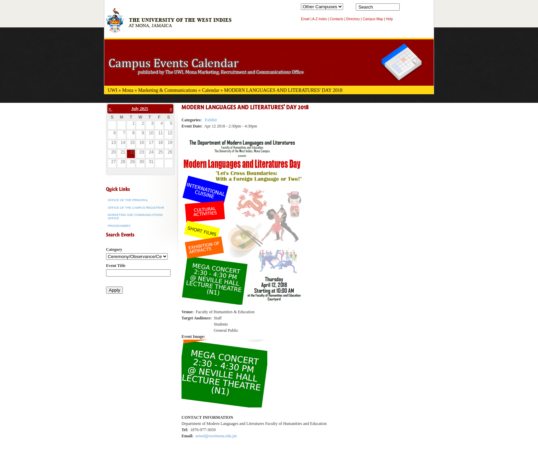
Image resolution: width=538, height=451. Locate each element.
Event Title (116, 265)
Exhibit (211, 120)
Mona (127, 90)
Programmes (119, 226)
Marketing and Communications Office (135, 216)
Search (406, 8)
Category (114, 249)
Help (389, 19)
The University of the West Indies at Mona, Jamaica (168, 23)
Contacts (336, 19)
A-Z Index (319, 19)
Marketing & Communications (167, 90)
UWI (112, 90)
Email (305, 19)
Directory (353, 19)
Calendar (211, 90)
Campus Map (373, 19)
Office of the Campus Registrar (136, 207)
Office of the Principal (128, 200)
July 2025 (139, 108)
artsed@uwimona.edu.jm (216, 436)
